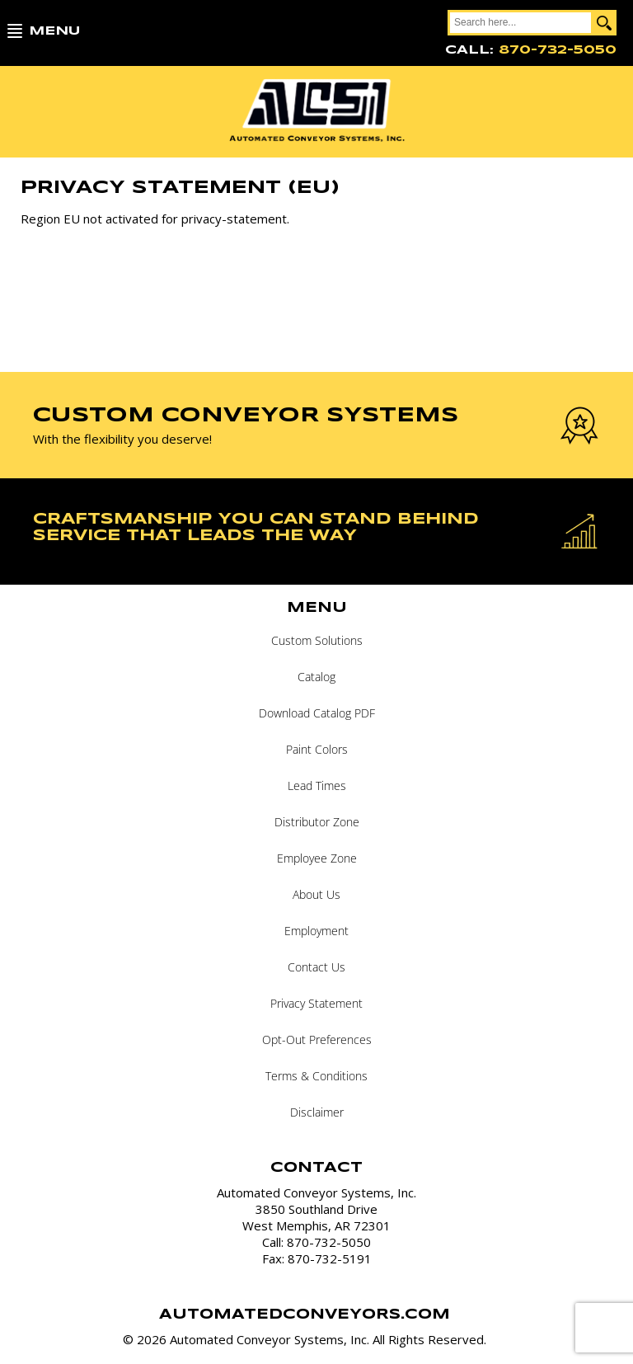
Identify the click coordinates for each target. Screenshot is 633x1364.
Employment (316, 930)
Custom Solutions (317, 640)
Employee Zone (317, 858)
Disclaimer (317, 1112)
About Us (316, 894)
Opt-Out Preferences (317, 1039)
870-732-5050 (558, 50)
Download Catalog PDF (317, 713)
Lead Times (317, 785)
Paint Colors (317, 749)
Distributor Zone (316, 822)
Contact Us (316, 967)
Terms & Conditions (316, 1076)
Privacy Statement (316, 1003)
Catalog (316, 676)
